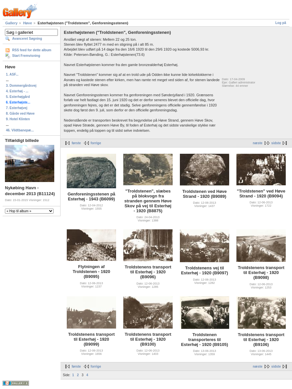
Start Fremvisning (26, 55)
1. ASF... (12, 74)
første (76, 143)
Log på (280, 23)
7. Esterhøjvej (16, 108)
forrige (96, 143)
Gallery (11, 23)
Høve (27, 23)
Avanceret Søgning (27, 38)
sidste (276, 143)
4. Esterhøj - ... (17, 91)
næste (257, 143)
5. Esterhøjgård (18, 97)
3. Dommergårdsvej (21, 85)
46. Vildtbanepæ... (20, 130)
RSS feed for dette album (31, 50)
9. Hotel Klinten (18, 119)
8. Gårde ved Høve (20, 113)
